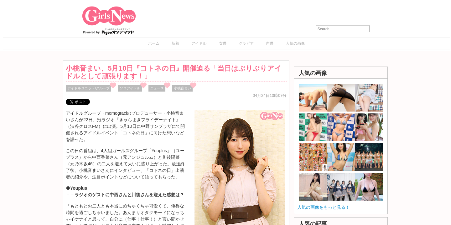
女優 (222, 43)
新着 (175, 43)
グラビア (246, 43)
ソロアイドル (130, 88)
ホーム (153, 43)
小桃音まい (182, 88)
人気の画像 (295, 43)
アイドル (198, 43)
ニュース (157, 88)
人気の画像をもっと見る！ (323, 207)
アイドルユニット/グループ (88, 88)
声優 (269, 43)
